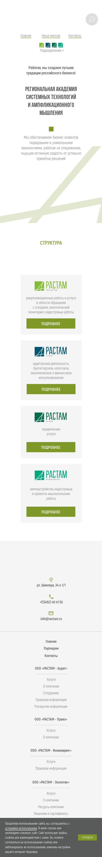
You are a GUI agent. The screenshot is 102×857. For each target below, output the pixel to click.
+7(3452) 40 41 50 (51, 602)
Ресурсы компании (51, 806)
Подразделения (50, 50)
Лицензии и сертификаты (51, 813)
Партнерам (51, 648)
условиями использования (21, 828)
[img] (51, 17)
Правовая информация (51, 699)
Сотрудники (51, 693)
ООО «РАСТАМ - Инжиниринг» (51, 750)
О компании (51, 686)
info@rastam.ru (51, 618)
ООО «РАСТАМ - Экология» (50, 782)
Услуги (51, 679)
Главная (26, 35)
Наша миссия (51, 35)
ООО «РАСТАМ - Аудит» (51, 668)
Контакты (74, 35)
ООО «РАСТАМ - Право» (51, 719)
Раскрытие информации (51, 706)
